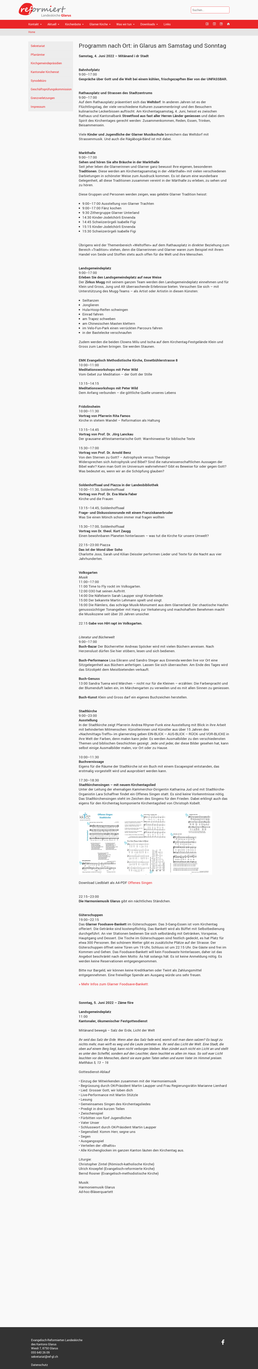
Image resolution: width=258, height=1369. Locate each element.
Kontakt (33, 24)
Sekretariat (38, 46)
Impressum (38, 107)
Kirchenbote (73, 24)
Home (31, 32)
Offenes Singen (140, 882)
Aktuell (51, 24)
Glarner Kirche (98, 24)
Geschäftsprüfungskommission (51, 89)
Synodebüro (38, 81)
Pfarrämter (38, 55)
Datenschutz (39, 1365)
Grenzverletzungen (43, 98)
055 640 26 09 (40, 1352)
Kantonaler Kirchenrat (45, 72)
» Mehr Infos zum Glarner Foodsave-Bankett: (114, 984)
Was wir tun (124, 24)
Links (167, 24)
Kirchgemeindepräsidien (46, 63)
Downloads (147, 24)
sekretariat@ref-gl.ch (44, 1357)
